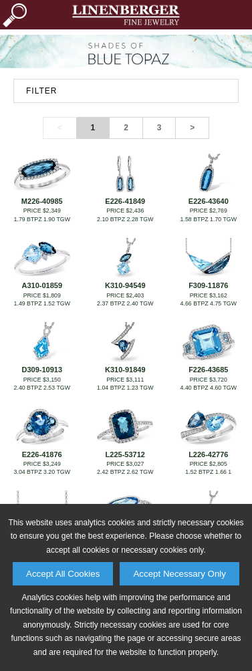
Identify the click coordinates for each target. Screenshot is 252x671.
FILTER (41, 91)
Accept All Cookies (63, 574)
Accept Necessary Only (179, 574)
